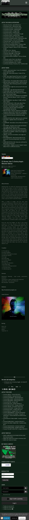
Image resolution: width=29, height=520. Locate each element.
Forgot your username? (8, 507)
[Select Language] (7, 158)
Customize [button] (22, 518)
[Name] (8, 474)
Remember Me (6, 494)
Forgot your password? (8, 506)
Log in (14, 503)
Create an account (8, 509)
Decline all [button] (14, 518)
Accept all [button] (6, 518)
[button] (2, 389)
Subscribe (5, 480)
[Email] (8, 477)
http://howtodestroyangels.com (9, 290)
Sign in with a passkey (15, 499)
